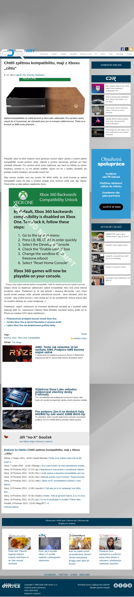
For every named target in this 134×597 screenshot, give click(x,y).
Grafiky (63, 54)
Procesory (44, 54)
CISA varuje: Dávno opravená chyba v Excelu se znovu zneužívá (116, 110)
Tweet (84, 334)
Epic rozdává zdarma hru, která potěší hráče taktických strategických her (117, 88)
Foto (111, 54)
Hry (24, 75)
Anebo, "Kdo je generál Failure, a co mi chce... (64, 496)
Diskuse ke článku (15, 449)
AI (96, 54)
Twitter (63, 575)
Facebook (50, 575)
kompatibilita (34, 338)
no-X (18, 75)
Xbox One (22, 338)
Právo (102, 54)
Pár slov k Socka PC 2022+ (115, 267)
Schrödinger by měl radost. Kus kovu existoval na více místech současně (117, 132)
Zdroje (129, 54)
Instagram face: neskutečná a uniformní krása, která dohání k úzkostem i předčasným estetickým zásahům (110, 557)
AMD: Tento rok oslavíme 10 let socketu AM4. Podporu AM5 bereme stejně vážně (59, 349)
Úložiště (73, 54)
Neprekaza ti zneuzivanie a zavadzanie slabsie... (62, 469)
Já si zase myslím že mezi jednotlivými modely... (63, 466)
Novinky (30, 75)
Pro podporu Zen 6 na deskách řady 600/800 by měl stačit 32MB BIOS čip (60, 413)
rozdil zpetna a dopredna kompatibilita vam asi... (63, 473)
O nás (74, 575)
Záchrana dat (83, 520)
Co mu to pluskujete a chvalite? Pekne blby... (61, 499)
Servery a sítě (85, 54)
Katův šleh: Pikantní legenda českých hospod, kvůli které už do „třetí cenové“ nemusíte (18, 557)
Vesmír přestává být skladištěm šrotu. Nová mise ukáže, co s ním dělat (117, 99)
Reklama (85, 575)
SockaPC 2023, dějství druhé (116, 245)
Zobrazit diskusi (11, 507)
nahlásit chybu (80, 338)
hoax (14, 338)
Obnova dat (71, 520)
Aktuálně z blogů (111, 227)
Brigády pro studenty (67, 523)
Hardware (39, 75)
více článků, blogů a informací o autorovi (35, 441)
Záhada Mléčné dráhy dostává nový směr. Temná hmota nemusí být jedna (116, 121)
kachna (7, 338)
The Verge (16, 342)
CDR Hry (111, 78)
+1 (48, 503)
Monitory (119, 54)
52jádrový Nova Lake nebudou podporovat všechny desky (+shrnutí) (56, 392)
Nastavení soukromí (32, 593)
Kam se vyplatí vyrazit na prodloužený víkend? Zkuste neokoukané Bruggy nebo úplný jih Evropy (80, 557)
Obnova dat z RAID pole (55, 520)
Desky (54, 54)
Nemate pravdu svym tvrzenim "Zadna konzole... (63, 477)
